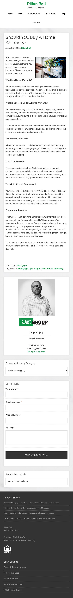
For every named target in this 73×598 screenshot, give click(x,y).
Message (10, 428)
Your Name (12, 389)
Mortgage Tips (25, 268)
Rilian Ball (36, 3)
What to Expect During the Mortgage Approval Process (26, 508)
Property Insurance (43, 268)
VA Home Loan (11, 579)
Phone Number (13, 415)
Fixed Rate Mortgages (15, 567)
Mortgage (22, 265)
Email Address (14, 402)
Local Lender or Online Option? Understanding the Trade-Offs (29, 518)
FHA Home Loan (11, 573)
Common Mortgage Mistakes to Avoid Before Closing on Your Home (31, 503)
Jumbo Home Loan (13, 584)
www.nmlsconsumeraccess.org (19, 540)
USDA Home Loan (12, 590)
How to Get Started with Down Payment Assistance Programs (29, 513)
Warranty (58, 268)
